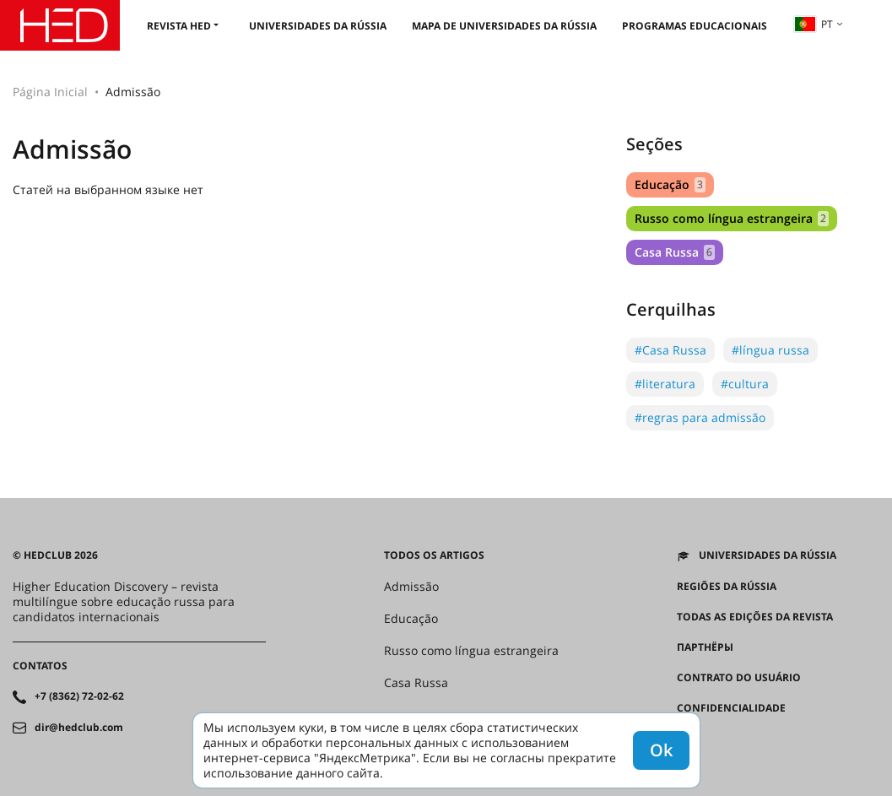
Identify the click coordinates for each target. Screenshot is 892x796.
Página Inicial (50, 92)
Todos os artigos (434, 555)
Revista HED (179, 26)
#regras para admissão (700, 417)
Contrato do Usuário (739, 678)
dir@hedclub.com (79, 727)
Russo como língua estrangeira (732, 218)
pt (813, 23)
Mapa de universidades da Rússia (504, 26)
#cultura (745, 384)
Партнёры (705, 647)
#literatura (665, 384)
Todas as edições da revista (755, 617)
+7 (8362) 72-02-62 (79, 696)
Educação (670, 184)
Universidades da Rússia (318, 26)
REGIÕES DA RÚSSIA (726, 586)
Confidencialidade (731, 708)
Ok (661, 750)
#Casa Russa (670, 350)
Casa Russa (675, 252)
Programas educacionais (694, 26)
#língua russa (770, 350)
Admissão (411, 586)
